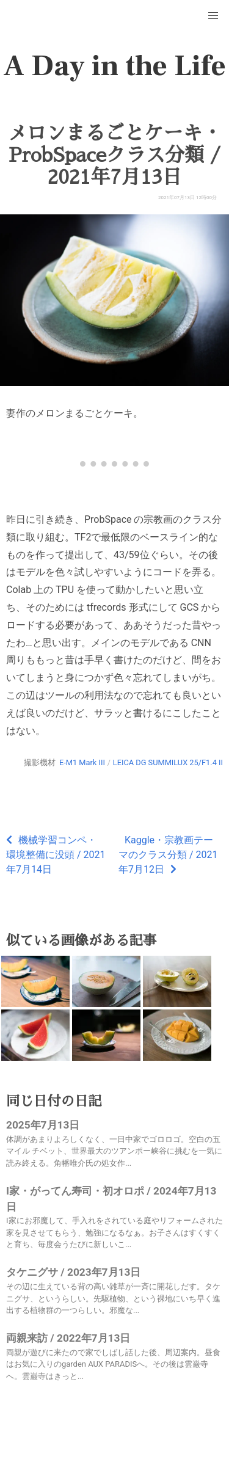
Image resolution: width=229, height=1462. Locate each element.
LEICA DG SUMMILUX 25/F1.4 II (168, 762)
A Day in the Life (114, 66)
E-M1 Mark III (82, 762)
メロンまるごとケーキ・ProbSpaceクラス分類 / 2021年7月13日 (114, 155)
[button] (213, 16)
